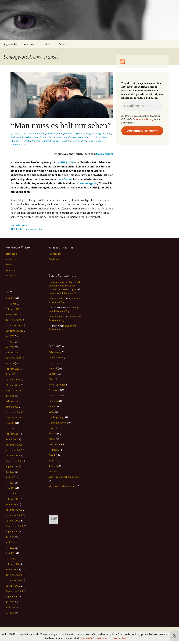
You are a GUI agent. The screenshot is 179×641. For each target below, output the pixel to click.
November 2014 (14, 412)
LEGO (52, 411)
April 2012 (11, 553)
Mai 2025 (10, 336)
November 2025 (14, 325)
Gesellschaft (55, 395)
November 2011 (14, 580)
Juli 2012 (10, 536)
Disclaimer (54, 259)
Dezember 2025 (14, 319)
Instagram (11, 275)
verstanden (119, 638)
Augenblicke (10, 44)
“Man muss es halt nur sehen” (60, 125)
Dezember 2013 (14, 444)
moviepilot (11, 259)
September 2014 (14, 417)
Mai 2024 (10, 341)
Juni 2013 (10, 477)
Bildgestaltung (93, 133)
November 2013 (14, 450)
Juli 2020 (10, 363)
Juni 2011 (10, 607)
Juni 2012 (10, 542)
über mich (29, 44)
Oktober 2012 (13, 520)
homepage (11, 253)
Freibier (46, 44)
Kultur (60, 133)
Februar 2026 (12, 309)
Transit (90, 140)
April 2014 (11, 423)
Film (43, 133)
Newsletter (55, 444)
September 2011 (14, 591)
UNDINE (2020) (65, 162)
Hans (64, 137)
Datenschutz (65, 44)
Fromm (43, 137)
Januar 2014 (12, 439)
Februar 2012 (12, 564)
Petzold (26, 140)
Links (51, 428)
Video (52, 471)
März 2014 (11, 428)
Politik (52, 455)
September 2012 (14, 526)
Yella (25, 144)
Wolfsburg (15, 144)
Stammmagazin (87, 183)
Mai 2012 (10, 547)
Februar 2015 (12, 401)
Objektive (15, 140)
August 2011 (12, 596)
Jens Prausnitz (56, 298)
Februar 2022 (12, 352)
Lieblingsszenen (57, 422)
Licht (94, 137)
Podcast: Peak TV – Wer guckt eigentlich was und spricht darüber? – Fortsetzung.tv (64, 285)
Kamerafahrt (84, 137)
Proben (56, 140)
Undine (99, 140)
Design (52, 363)
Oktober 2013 (13, 455)
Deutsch (35, 133)
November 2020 (14, 357)
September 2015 (14, 390)
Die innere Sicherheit (21, 137)
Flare (36, 137)
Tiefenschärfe (78, 140)
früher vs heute (57, 384)
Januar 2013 (12, 504)
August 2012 (12, 531)
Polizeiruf (46, 140)
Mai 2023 (10, 347)
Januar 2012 (12, 569)
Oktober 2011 (13, 585)
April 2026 (11, 298)
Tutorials (53, 466)
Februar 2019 (12, 368)
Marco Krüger (104, 154)
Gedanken (54, 390)
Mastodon (11, 270)
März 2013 (11, 493)
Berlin (81, 133)
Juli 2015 (10, 395)
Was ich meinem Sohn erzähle (64, 476)
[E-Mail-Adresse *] (142, 106)
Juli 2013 (10, 471)
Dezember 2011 (14, 574)
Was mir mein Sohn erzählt (62, 486)
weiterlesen (19, 225)
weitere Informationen (94, 638)
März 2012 (11, 558)
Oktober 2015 (13, 385)
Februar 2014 (12, 433)
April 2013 (11, 488)
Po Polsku (54, 449)
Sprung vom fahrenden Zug (63, 293)
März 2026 (11, 303)
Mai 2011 (10, 612)
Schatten (65, 140)
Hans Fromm (64, 179)
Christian (106, 133)
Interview (51, 133)
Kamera (72, 137)
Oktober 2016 (13, 379)
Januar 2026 (12, 314)
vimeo (9, 264)
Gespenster (54, 137)
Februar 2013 (12, 498)
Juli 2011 (10, 602)
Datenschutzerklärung (143, 119)
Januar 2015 (12, 406)
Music (52, 438)
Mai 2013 (10, 482)
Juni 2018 (10, 374)
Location (102, 137)
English (52, 373)
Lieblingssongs (57, 417)
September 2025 (14, 330)
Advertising (55, 352)
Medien (68, 133)
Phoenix (35, 140)
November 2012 (14, 515)
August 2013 (12, 466)
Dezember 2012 (14, 509)
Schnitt (52, 460)
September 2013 (14, 461)
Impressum (55, 253)
